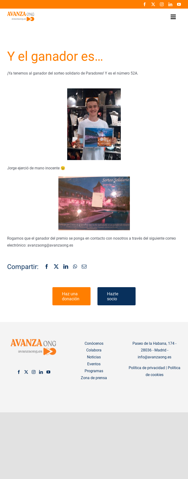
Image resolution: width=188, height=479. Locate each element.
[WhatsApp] (75, 267)
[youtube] (179, 4)
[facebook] (145, 4)
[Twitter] (26, 372)
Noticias (94, 357)
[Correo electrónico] (84, 267)
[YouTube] (48, 372)
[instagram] (162, 4)
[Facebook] (46, 267)
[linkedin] (170, 4)
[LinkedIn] (66, 267)
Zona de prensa (94, 378)
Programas (94, 371)
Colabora (94, 350)
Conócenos (94, 343)
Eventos (94, 364)
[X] (56, 267)
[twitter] (153, 4)
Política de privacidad (147, 368)
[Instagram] (34, 372)
